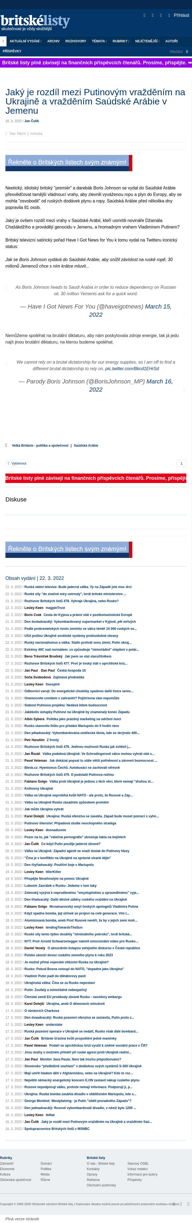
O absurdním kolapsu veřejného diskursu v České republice (93, 948)
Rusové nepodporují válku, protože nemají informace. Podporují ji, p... (78, 1087)
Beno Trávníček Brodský (43, 656)
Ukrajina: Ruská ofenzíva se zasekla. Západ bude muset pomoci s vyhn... (102, 816)
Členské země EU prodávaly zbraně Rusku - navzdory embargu (73, 997)
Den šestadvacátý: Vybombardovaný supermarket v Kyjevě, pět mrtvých (80, 622)
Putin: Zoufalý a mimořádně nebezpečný (55, 990)
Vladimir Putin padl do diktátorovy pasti (55, 976)
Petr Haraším (34, 740)
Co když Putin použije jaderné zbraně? (71, 844)
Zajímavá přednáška (68, 677)
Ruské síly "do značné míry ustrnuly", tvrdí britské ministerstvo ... (75, 594)
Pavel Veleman (35, 761)
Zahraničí (7, 1163)
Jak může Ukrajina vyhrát (43, 809)
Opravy (92, 1174)
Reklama (93, 1180)
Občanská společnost (15, 1180)
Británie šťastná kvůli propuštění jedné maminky (79, 1038)
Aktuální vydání (25, 41)
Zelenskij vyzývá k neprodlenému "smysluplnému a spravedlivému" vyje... (81, 893)
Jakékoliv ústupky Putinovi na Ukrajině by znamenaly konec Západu (77, 712)
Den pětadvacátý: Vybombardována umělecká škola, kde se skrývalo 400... (81, 733)
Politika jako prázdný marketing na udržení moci (84, 719)
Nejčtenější (147, 41)
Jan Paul (31, 670)
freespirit (52, 684)
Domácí (46, 1163)
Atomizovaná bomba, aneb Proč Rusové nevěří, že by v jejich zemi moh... (80, 920)
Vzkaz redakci (137, 1169)
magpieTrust (55, 608)
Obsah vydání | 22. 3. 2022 (34, 578)
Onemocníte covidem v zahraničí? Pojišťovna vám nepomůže (71, 698)
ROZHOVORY (75, 41)
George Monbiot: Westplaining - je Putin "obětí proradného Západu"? (77, 1101)
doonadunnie (56, 830)
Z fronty (53, 740)
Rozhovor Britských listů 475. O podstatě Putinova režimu (69, 775)
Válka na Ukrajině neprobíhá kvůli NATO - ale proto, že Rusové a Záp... (78, 795)
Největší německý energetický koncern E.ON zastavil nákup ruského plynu (81, 1080)
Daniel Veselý (34, 948)
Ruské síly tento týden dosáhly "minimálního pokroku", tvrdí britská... (78, 934)
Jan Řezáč (32, 754)
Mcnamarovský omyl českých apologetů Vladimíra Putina (93, 906)
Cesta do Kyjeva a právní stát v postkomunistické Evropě (88, 615)
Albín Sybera (34, 719)
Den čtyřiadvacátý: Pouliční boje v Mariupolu (59, 865)
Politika (46, 1169)
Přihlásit (178, 15)
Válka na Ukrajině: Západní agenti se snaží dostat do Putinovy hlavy (76, 851)
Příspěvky (12, 51)
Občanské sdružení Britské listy (52, 1204)
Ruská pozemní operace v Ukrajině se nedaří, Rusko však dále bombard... (81, 1031)
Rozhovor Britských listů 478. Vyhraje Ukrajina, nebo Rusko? (71, 601)
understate (54, 1025)
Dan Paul (48, 670)
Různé (45, 1180)
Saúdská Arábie (86, 445)
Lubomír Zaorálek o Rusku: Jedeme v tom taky (60, 886)
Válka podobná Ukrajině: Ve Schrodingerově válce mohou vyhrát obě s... (99, 754)
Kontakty (93, 1169)
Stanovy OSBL (138, 1163)
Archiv (53, 41)
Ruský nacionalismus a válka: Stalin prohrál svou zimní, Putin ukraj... (78, 642)
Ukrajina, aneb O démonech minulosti (75, 1004)
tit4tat (50, 1115)
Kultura (5, 1174)
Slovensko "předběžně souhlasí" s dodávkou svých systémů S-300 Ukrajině (83, 1066)
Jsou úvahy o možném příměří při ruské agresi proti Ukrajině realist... (78, 1052)
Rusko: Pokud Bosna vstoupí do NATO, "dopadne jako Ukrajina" (74, 969)
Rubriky (121, 41)
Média (45, 1174)
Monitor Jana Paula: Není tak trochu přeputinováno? (80, 1059)
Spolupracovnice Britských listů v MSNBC (56, 1129)
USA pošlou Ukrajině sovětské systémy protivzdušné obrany (71, 636)
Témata (99, 41)
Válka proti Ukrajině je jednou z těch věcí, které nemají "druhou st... (101, 781)
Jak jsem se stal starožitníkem (88, 656)
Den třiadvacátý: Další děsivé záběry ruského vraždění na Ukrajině (75, 899)
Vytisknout (17, 463)
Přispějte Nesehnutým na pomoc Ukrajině (56, 879)
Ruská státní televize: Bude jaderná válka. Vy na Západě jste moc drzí (78, 587)
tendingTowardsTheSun (64, 927)
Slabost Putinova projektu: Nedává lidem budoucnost (65, 705)
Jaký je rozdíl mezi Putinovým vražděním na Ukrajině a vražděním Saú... (96, 1122)
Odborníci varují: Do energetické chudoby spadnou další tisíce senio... (78, 691)
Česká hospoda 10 (71, 670)
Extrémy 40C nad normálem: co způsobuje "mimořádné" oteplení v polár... (81, 650)
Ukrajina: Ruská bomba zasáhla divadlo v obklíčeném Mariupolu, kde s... (80, 1094)
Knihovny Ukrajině (38, 788)
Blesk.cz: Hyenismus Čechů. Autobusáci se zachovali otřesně (72, 768)
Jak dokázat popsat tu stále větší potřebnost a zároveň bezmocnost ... (103, 761)
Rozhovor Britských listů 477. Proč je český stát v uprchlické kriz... (75, 663)
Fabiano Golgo (35, 781)
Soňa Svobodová (37, 677)
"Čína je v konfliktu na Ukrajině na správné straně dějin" (67, 858)
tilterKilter (53, 872)
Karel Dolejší (34, 816)
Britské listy (38, 23)
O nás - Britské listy (101, 1163)
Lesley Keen (33, 608)
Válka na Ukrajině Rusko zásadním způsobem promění (66, 802)
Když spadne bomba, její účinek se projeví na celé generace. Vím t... (76, 913)
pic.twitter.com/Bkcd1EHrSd (132, 368)
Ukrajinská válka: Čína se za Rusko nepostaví (59, 983)
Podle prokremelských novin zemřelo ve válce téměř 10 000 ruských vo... (80, 629)
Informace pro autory (142, 1174)
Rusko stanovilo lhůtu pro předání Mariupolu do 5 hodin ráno (71, 726)
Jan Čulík (31, 121)
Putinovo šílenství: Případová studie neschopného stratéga (70, 823)
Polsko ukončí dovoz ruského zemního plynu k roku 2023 (68, 955)
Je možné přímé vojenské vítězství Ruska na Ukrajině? (66, 962)
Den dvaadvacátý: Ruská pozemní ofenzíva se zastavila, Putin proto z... (79, 1017)
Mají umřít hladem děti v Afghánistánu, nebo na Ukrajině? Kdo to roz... (78, 1073)
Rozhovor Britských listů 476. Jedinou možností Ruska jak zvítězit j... (77, 747)
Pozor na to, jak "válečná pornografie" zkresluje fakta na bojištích (75, 837)
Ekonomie (7, 1169)
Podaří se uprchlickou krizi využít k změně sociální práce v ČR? (98, 1045)
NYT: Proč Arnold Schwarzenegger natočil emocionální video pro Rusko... (81, 941)
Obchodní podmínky (101, 1185)
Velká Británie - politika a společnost (40, 445)
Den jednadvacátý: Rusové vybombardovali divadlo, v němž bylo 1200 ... (80, 1108)
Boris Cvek (32, 615)
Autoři (171, 41)
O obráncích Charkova (41, 1011)
